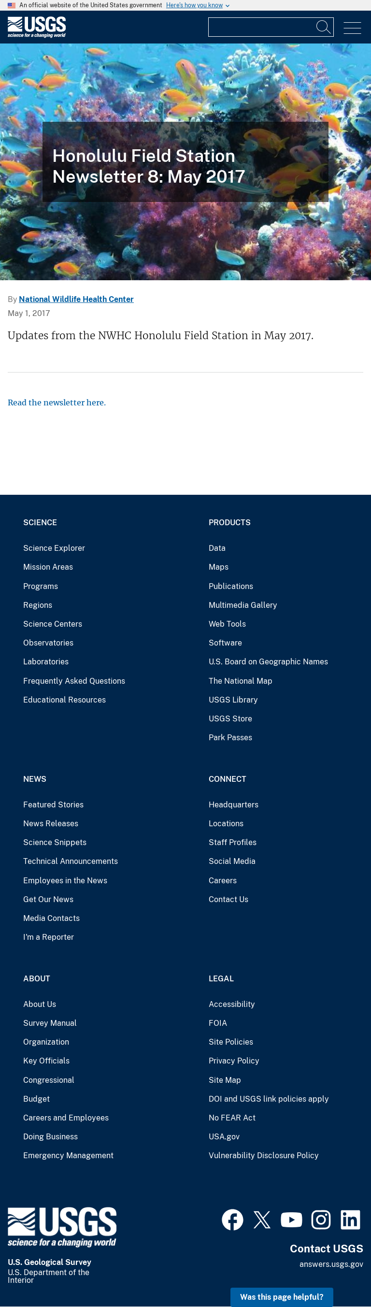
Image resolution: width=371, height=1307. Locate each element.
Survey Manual (50, 1023)
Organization (46, 1042)
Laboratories (46, 661)
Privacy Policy (234, 1060)
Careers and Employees (66, 1117)
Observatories (48, 642)
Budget (36, 1099)
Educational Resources (64, 699)
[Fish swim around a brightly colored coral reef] (185, 161)
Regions (37, 605)
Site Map (225, 1080)
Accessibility (232, 1004)
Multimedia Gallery (243, 605)
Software (225, 642)
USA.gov (224, 1136)
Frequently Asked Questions (74, 681)
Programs (40, 586)
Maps (218, 567)
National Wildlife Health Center (76, 299)
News (34, 779)
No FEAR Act (232, 1117)
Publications (231, 586)
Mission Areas (48, 567)
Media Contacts (51, 918)
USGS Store (230, 718)
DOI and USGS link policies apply (269, 1099)
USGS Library (233, 699)
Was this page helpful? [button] (282, 1297)
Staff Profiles (233, 842)
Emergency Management (68, 1155)
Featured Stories (53, 804)
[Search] (324, 27)
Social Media (232, 861)
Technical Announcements (70, 861)
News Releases (50, 823)
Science (40, 522)
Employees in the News (65, 880)
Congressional (48, 1080)
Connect (227, 779)
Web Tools (227, 624)
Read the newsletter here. (57, 402)
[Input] (271, 27)
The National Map (240, 681)
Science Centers (52, 624)
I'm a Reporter (48, 937)
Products (230, 522)
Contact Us (228, 899)
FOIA (218, 1023)
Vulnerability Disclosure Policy (264, 1155)
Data (217, 548)
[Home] (37, 35)
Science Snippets (54, 842)
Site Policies (231, 1042)
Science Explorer (54, 548)
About (36, 978)
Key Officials (46, 1060)
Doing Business (50, 1136)
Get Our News (48, 899)
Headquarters (233, 804)
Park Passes (230, 737)
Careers (223, 880)
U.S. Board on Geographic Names (268, 661)
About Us (39, 1004)
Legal (221, 978)
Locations (226, 823)
